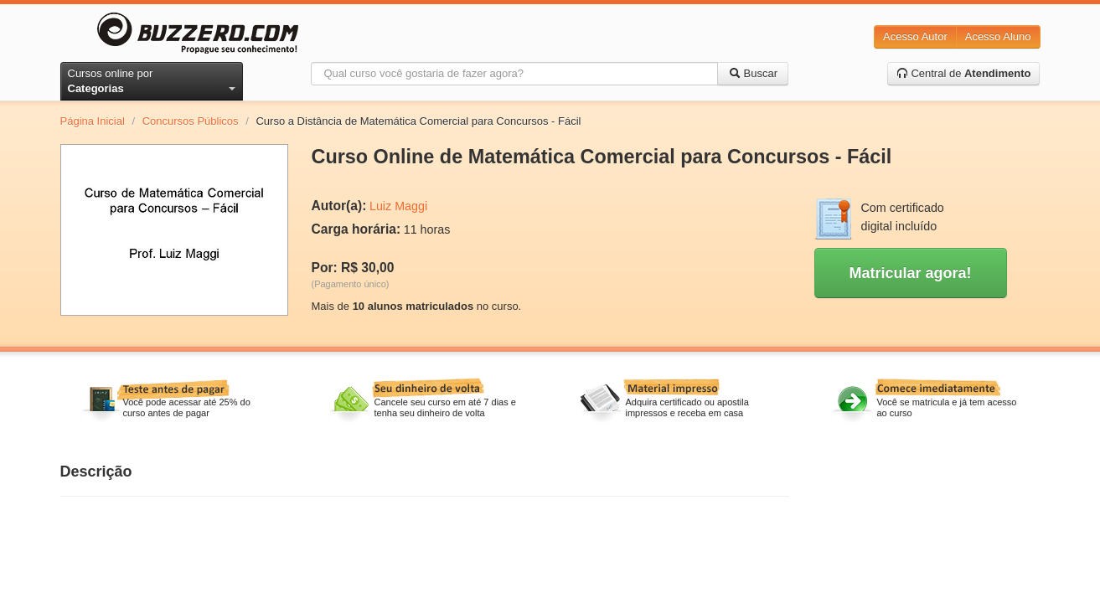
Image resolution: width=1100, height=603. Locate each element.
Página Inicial (92, 121)
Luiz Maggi (398, 206)
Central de (963, 73)
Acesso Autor (915, 36)
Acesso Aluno (998, 36)
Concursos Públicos (190, 121)
